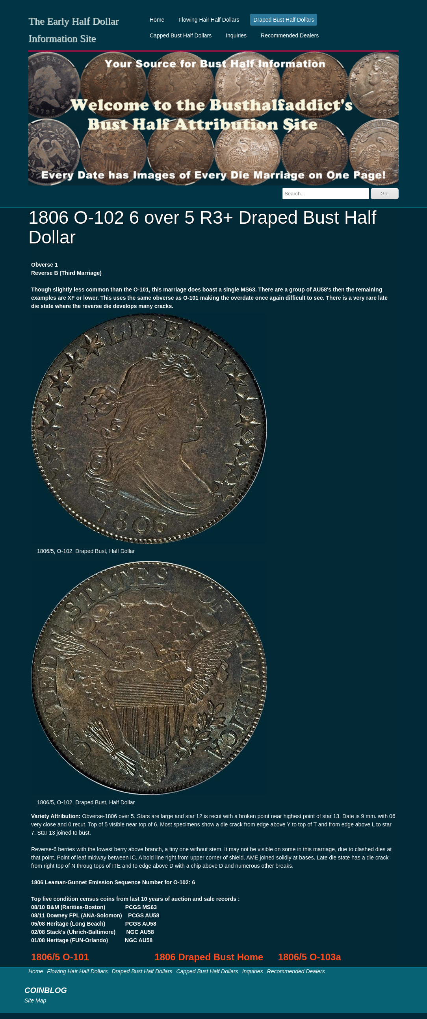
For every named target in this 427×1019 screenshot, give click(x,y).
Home (157, 20)
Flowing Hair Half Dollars (208, 20)
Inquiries (236, 35)
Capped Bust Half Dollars (181, 35)
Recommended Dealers (290, 35)
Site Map (35, 1000)
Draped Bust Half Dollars (283, 20)
